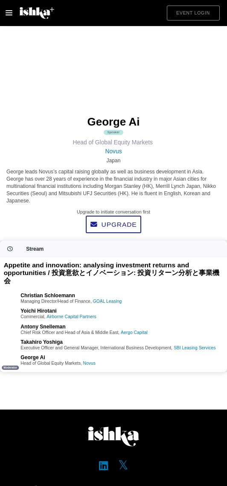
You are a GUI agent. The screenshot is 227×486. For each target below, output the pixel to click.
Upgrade (113, 224)
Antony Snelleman (42, 326)
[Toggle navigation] (9, 13)
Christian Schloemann (47, 295)
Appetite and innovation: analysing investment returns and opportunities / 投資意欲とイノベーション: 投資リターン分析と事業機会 (112, 272)
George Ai (32, 357)
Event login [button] (193, 13)
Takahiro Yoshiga (41, 342)
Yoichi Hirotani (38, 310)
